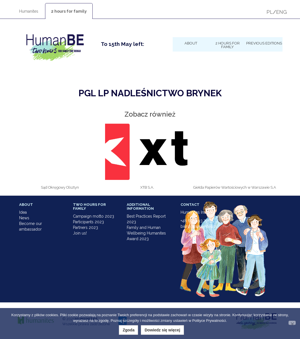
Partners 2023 (85, 227)
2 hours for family (69, 11)
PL (269, 12)
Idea (23, 212)
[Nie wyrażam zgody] (292, 323)
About (191, 43)
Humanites (28, 11)
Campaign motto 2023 (93, 216)
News (24, 218)
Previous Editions (264, 43)
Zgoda (128, 330)
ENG (281, 12)
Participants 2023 (88, 222)
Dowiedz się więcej (162, 330)
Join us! (80, 233)
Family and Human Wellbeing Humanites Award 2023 (146, 233)
